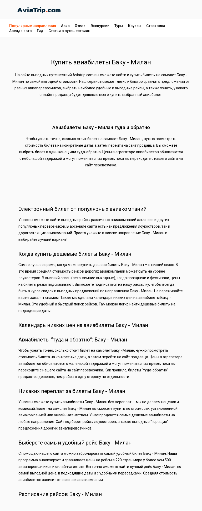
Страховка (155, 26)
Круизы (134, 26)
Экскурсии (99, 26)
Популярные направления (32, 26)
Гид (40, 31)
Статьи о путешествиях (69, 31)
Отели (80, 26)
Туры (118, 26)
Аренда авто (20, 31)
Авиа (65, 26)
